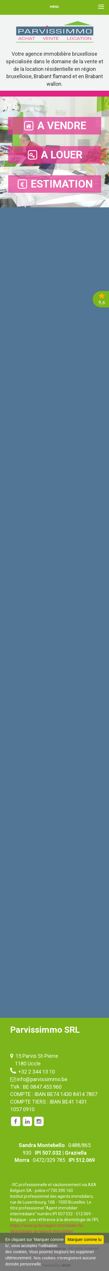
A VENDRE (54, 126)
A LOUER (54, 155)
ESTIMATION (55, 184)
